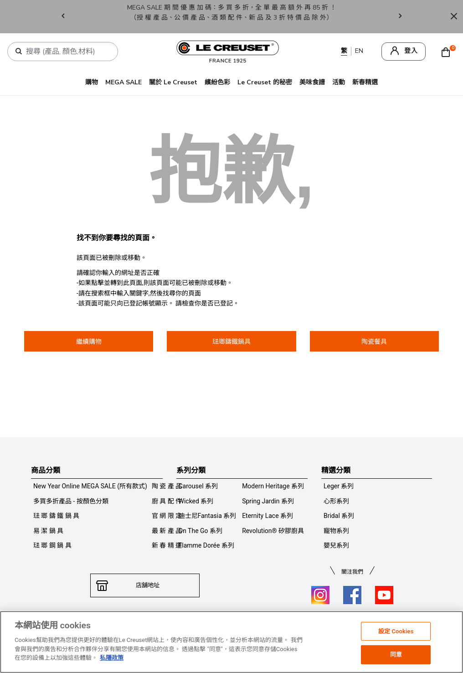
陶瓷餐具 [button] (374, 341)
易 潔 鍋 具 (48, 530)
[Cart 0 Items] (448, 51)
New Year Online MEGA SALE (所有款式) (90, 486)
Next (400, 16)
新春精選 (365, 82)
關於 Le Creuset (173, 82)
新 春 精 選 (167, 545)
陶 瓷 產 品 (167, 486)
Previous (63, 16)
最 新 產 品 (167, 530)
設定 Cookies (396, 631)
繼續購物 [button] (89, 341)
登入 (411, 51)
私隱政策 (111, 657)
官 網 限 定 (167, 515)
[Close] (454, 16)
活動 (338, 82)
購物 (91, 82)
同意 (396, 654)
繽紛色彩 (217, 82)
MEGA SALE (123, 82)
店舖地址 (145, 585)
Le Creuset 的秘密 (264, 82)
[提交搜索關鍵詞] (18, 51)
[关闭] (453, 642)
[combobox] (66, 51)
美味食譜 (312, 82)
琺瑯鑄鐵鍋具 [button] (231, 341)
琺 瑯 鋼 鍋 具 (52, 545)
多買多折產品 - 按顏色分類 (70, 501)
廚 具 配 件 (167, 501)
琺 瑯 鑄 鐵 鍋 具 (56, 515)
